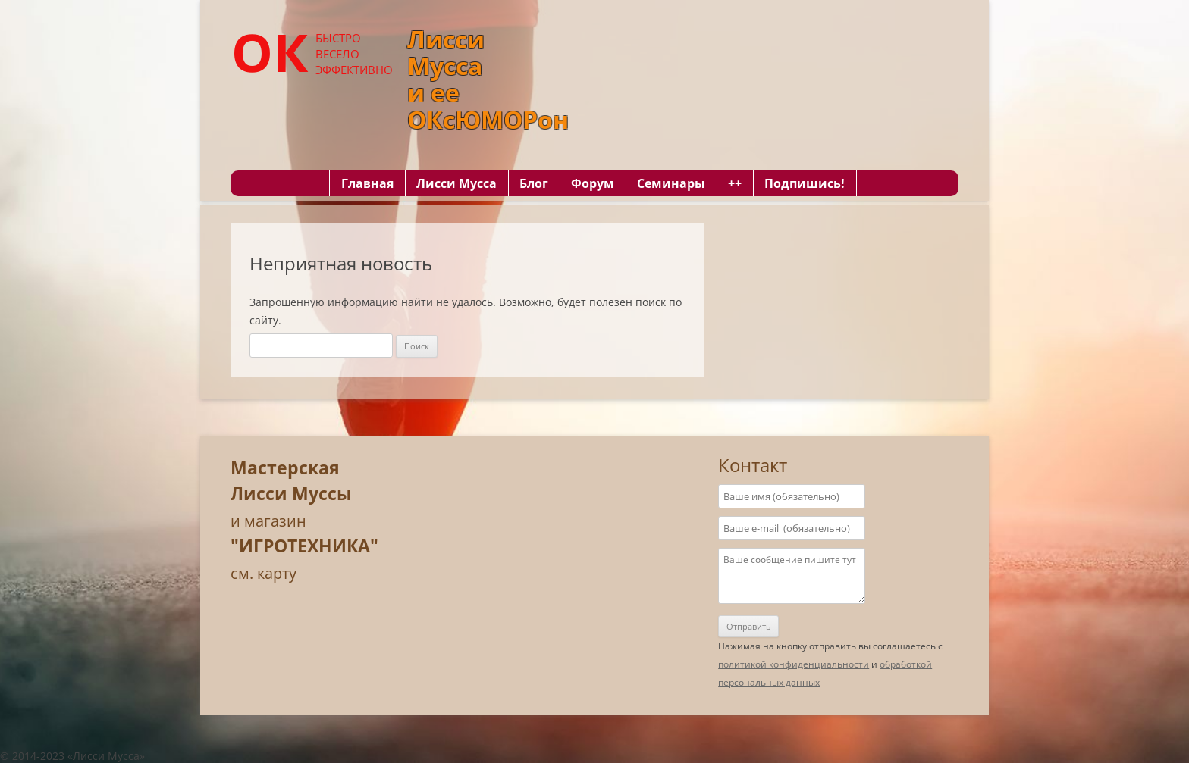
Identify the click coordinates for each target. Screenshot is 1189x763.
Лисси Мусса (456, 183)
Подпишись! (804, 183)
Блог (533, 183)
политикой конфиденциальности (793, 664)
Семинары (671, 183)
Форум (592, 183)
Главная (367, 183)
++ (735, 183)
